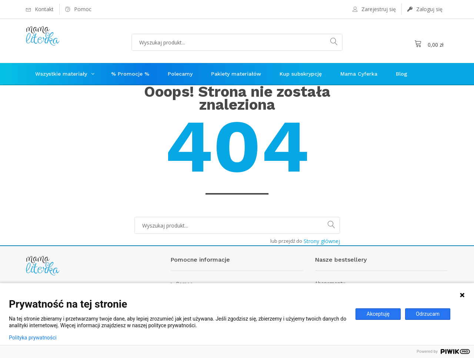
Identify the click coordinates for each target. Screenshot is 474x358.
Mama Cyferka (358, 74)
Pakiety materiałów (236, 74)
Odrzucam (428, 314)
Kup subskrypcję (301, 74)
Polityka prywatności (33, 338)
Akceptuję (378, 314)
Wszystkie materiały (61, 74)
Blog (401, 74)
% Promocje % (130, 74)
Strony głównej (322, 241)
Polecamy (180, 74)
